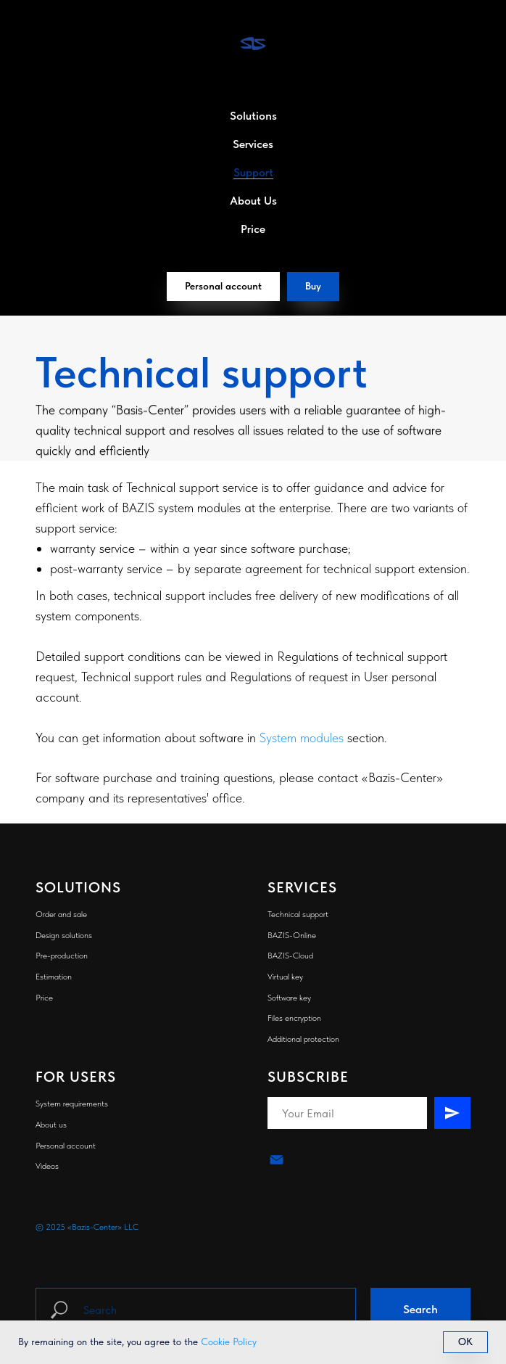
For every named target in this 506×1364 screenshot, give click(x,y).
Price (253, 229)
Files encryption (294, 1018)
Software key (289, 998)
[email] (276, 1160)
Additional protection (303, 1039)
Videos (47, 1166)
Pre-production (62, 955)
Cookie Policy (229, 1341)
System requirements (72, 1103)
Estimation (54, 976)
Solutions (253, 116)
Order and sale (61, 914)
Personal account (66, 1146)
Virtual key (285, 976)
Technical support (297, 914)
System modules (302, 737)
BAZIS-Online (291, 935)
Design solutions (64, 935)
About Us (253, 201)
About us (51, 1124)
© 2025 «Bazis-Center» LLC (87, 1227)
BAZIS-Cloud (290, 955)
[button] (313, 286)
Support (253, 172)
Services (253, 144)
